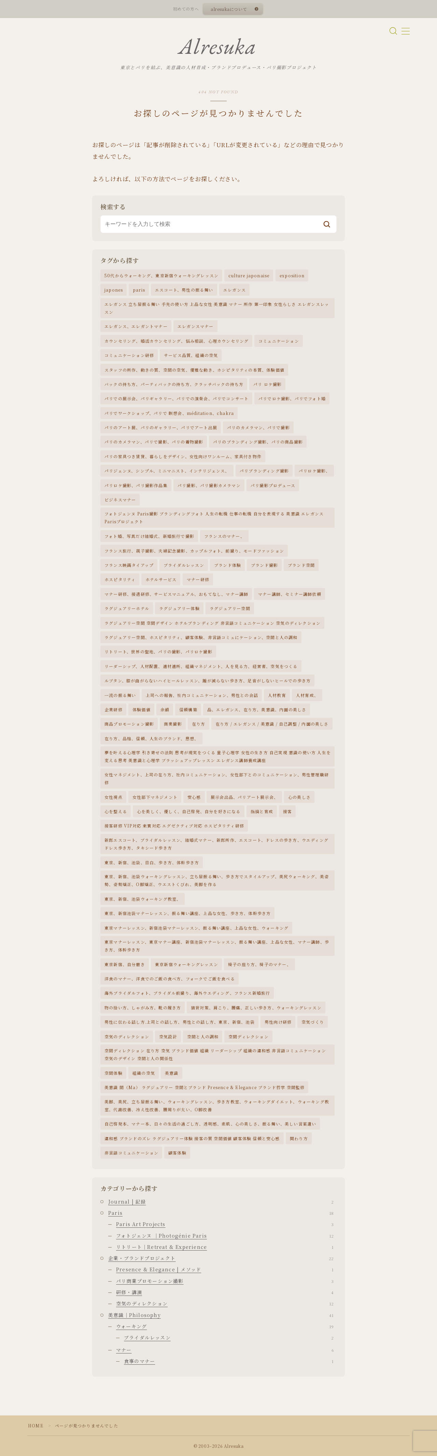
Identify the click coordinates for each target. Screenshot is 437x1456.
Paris (221, 1212)
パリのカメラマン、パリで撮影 (258, 427)
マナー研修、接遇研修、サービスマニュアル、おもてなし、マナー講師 (176, 594)
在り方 (199, 724)
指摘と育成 (262, 811)
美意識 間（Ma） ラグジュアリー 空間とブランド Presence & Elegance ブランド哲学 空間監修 (204, 1087)
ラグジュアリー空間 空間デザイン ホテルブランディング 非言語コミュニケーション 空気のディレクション (212, 623)
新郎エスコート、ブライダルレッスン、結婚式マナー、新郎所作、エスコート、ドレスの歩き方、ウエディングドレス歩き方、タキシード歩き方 (216, 844)
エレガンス (234, 290)
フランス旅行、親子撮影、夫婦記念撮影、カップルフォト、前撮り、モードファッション (194, 551)
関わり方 (299, 1138)
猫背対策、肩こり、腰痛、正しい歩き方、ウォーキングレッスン (256, 1007)
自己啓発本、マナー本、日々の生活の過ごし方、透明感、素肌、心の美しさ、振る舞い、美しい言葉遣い (210, 1124)
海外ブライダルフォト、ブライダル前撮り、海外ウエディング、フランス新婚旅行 (187, 993)
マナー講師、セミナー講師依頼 (289, 594)
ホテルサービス (161, 579)
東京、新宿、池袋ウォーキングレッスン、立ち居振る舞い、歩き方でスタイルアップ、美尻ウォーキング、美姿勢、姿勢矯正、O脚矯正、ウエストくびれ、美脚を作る (216, 880)
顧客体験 (177, 1153)
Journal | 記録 (221, 1201)
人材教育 (277, 695)
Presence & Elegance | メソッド (225, 1269)
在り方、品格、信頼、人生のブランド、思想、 (151, 738)
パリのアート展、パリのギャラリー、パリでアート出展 (160, 427)
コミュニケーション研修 (129, 355)
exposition (292, 275)
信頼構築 (188, 709)
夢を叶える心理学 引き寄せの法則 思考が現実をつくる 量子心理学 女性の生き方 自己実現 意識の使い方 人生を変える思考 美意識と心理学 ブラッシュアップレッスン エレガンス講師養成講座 (217, 756)
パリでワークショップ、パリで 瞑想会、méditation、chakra (169, 413)
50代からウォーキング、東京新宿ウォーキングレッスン (161, 275)
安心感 (194, 797)
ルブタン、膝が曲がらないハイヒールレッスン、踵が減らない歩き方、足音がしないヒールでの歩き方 (207, 680)
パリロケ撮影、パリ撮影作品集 (136, 485)
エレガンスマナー (196, 326)
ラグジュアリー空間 (230, 608)
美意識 (172, 1073)
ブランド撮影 (264, 565)
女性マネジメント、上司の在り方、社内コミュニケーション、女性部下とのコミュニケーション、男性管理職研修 (216, 778)
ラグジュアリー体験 (179, 608)
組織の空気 (143, 1073)
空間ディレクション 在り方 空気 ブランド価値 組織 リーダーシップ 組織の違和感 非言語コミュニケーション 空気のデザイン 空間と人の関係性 (215, 1054)
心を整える (115, 811)
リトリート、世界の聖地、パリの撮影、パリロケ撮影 (158, 651)
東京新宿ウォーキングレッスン (186, 964)
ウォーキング (225, 1326)
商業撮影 (173, 724)
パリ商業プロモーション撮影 (225, 1280)
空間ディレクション (248, 1036)
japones (113, 290)
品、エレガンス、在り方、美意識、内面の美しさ (256, 709)
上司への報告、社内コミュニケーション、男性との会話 (202, 695)
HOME (35, 1425)
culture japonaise (248, 275)
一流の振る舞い (120, 695)
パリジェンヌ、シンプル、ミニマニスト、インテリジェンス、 (167, 471)
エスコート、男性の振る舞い (184, 290)
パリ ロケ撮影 (267, 384)
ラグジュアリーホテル (126, 608)
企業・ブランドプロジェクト (221, 1258)
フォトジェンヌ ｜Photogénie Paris (225, 1235)
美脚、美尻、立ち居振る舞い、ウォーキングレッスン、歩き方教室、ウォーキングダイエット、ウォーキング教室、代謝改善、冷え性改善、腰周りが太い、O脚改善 (216, 1105)
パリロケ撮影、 (314, 471)
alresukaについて (229, 9)
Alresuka (217, 46)
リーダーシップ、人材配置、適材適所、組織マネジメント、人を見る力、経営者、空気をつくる (201, 666)
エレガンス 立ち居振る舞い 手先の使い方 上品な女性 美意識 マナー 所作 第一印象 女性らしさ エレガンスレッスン (216, 308)
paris (139, 290)
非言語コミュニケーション (131, 1153)
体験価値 (141, 709)
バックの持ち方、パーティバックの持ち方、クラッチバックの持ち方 (173, 384)
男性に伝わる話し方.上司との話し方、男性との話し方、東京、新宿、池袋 (179, 1022)
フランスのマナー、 (224, 536)
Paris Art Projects (225, 1224)
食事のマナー (229, 1361)
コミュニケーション (278, 341)
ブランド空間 (301, 565)
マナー (225, 1349)
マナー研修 (198, 579)
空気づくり (312, 1022)
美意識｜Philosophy (221, 1315)
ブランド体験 (227, 565)
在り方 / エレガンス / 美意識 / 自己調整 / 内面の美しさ (272, 724)
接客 (287, 811)
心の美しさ (299, 797)
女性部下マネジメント (155, 797)
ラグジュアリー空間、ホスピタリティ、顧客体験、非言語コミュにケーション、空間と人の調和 (201, 637)
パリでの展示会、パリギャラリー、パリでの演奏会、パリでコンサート (176, 398)
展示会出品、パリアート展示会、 (244, 797)
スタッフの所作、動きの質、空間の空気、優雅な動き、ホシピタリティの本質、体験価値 (194, 370)
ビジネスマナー (120, 499)
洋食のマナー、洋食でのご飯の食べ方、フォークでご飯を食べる (169, 978)
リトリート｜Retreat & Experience (225, 1246)
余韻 (164, 709)
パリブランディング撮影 (264, 471)
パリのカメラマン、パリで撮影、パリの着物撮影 (153, 442)
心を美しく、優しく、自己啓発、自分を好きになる (189, 811)
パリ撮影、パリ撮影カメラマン (209, 485)
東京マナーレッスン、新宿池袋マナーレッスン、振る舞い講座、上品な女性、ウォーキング (196, 928)
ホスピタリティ (120, 579)
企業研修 (113, 709)
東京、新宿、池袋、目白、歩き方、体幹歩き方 (151, 862)
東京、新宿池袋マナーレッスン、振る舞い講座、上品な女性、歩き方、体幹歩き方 (187, 913)
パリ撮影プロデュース (273, 485)
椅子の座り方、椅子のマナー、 (259, 964)
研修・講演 (225, 1292)
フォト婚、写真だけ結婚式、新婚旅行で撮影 (149, 536)
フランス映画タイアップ (129, 565)
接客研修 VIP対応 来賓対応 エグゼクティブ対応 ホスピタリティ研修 (174, 825)
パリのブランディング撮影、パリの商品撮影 (258, 442)
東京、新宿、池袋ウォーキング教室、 (142, 899)
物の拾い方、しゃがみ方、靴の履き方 (142, 1007)
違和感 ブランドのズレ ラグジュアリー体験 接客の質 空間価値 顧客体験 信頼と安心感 (192, 1138)
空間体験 (113, 1073)
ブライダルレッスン (184, 565)
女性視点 (113, 797)
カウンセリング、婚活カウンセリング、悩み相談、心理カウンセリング (176, 341)
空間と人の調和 (202, 1036)
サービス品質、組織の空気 (191, 355)
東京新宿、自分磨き (124, 964)
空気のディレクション (126, 1036)
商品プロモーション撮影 (129, 724)
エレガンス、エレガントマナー (136, 326)
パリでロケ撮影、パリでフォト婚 (292, 398)
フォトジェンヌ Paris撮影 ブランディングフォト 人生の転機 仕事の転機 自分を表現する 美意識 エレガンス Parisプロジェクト (214, 517)
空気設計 (168, 1036)
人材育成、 (307, 695)
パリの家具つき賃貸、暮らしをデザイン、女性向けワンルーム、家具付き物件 (183, 456)
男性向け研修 (278, 1022)
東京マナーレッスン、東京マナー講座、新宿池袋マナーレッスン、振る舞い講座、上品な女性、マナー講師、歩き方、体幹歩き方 (216, 945)
